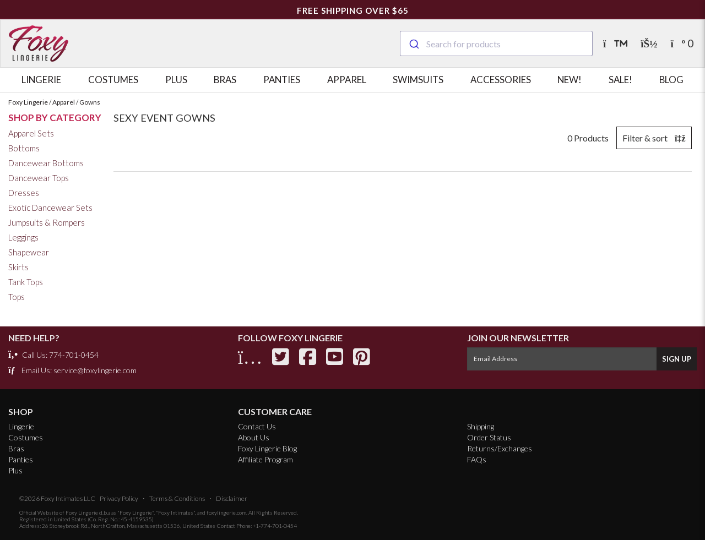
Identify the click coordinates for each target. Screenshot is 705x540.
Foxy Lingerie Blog (267, 448)
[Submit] (413, 42)
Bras (225, 79)
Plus (176, 79)
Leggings (23, 237)
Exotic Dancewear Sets (50, 207)
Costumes (113, 79)
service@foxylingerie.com (95, 370)
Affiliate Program (265, 459)
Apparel (346, 79)
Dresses (23, 193)
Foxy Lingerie (82, 512)
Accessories (500, 79)
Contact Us (257, 426)
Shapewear (28, 252)
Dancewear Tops (38, 178)
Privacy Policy (119, 498)
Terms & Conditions (177, 498)
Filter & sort (654, 138)
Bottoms (24, 148)
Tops (16, 297)
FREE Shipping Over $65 (353, 10)
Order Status (489, 437)
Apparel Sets (31, 133)
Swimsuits (418, 79)
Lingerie (41, 79)
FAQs (476, 459)
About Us (253, 437)
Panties (281, 79)
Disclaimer (231, 498)
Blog (671, 79)
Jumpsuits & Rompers (46, 222)
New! (569, 79)
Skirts (18, 267)
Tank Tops (25, 282)
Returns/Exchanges (499, 448)
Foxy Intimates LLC (68, 498)
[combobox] (496, 43)
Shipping (480, 426)
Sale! (620, 79)
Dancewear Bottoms (46, 163)
